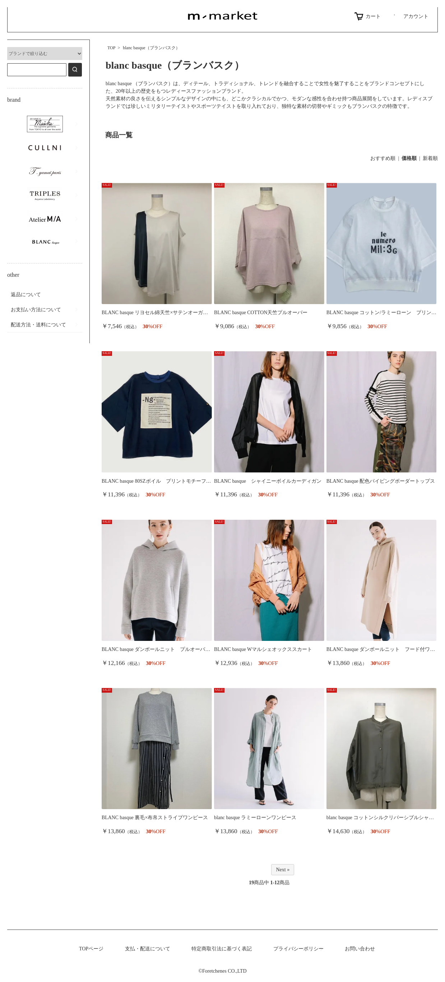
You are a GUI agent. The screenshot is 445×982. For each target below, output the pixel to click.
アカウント (409, 16)
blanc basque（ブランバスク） (151, 47)
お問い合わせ (360, 948)
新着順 (430, 158)
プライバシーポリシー (298, 948)
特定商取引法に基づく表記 (221, 948)
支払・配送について (147, 948)
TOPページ (91, 948)
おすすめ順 (382, 158)
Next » (282, 869)
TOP (111, 47)
